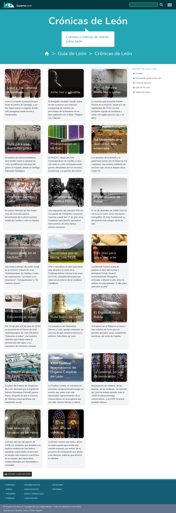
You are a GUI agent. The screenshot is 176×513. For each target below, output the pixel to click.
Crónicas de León (113, 53)
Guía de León (72, 53)
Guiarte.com (8, 510)
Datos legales (36, 510)
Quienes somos (22, 510)
